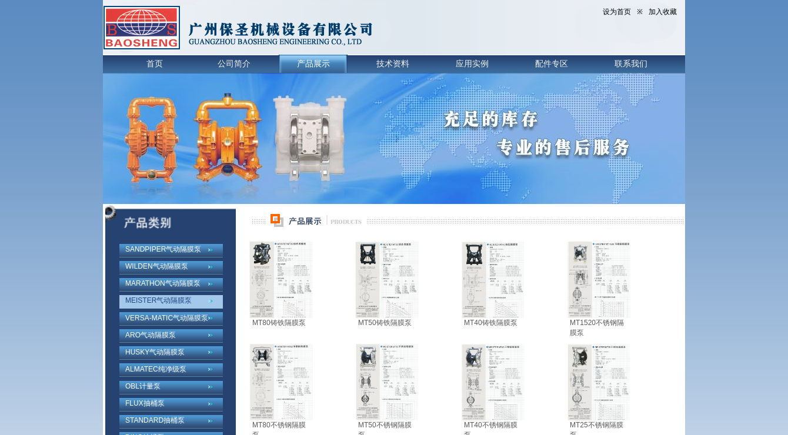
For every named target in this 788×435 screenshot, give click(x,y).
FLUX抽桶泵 (145, 403)
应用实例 (472, 63)
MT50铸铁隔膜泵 (385, 323)
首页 (154, 63)
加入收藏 (663, 12)
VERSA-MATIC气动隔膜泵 (166, 318)
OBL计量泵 (143, 386)
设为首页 (617, 12)
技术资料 (392, 63)
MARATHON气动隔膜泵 (163, 283)
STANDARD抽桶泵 (155, 420)
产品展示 (313, 63)
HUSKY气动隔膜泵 (155, 352)
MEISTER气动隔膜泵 (158, 300)
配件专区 (551, 63)
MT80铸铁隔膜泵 (279, 323)
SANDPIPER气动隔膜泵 (163, 249)
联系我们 (631, 63)
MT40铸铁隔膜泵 (490, 323)
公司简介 (234, 63)
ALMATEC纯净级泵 (155, 369)
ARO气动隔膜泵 (150, 335)
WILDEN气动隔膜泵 (156, 266)
